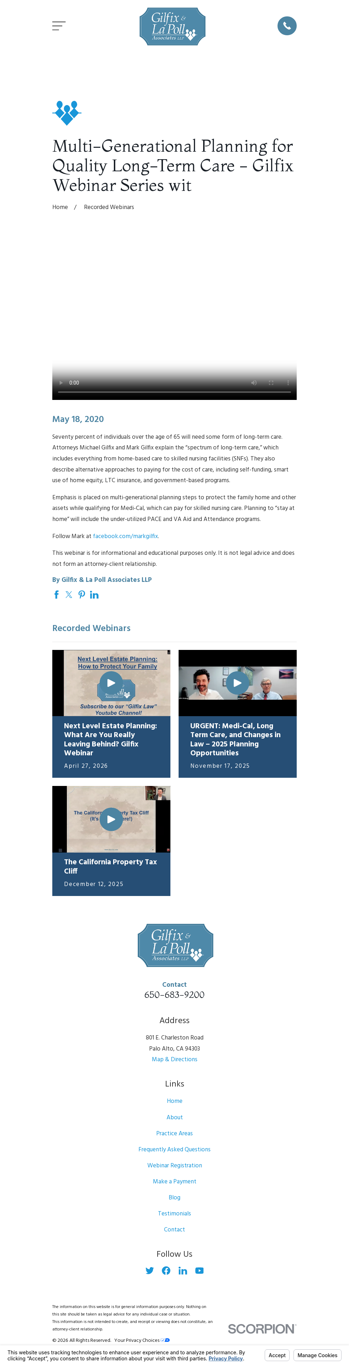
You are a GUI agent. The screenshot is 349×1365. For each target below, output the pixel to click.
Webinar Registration (174, 1166)
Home (175, 1101)
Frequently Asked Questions (174, 1150)
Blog (174, 1198)
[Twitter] (150, 1270)
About (174, 1117)
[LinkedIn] (183, 1270)
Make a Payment (174, 1182)
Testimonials (174, 1214)
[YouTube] (199, 1270)
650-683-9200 (174, 994)
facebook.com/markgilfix (125, 536)
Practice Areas (174, 1134)
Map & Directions (174, 1059)
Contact (174, 1230)
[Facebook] (166, 1270)
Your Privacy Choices (142, 1341)
